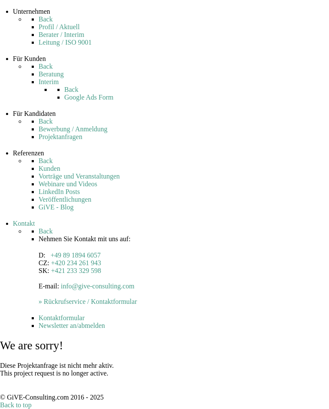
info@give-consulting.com (98, 286)
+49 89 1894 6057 (76, 255)
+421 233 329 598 (76, 270)
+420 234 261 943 (76, 263)
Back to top (16, 405)
